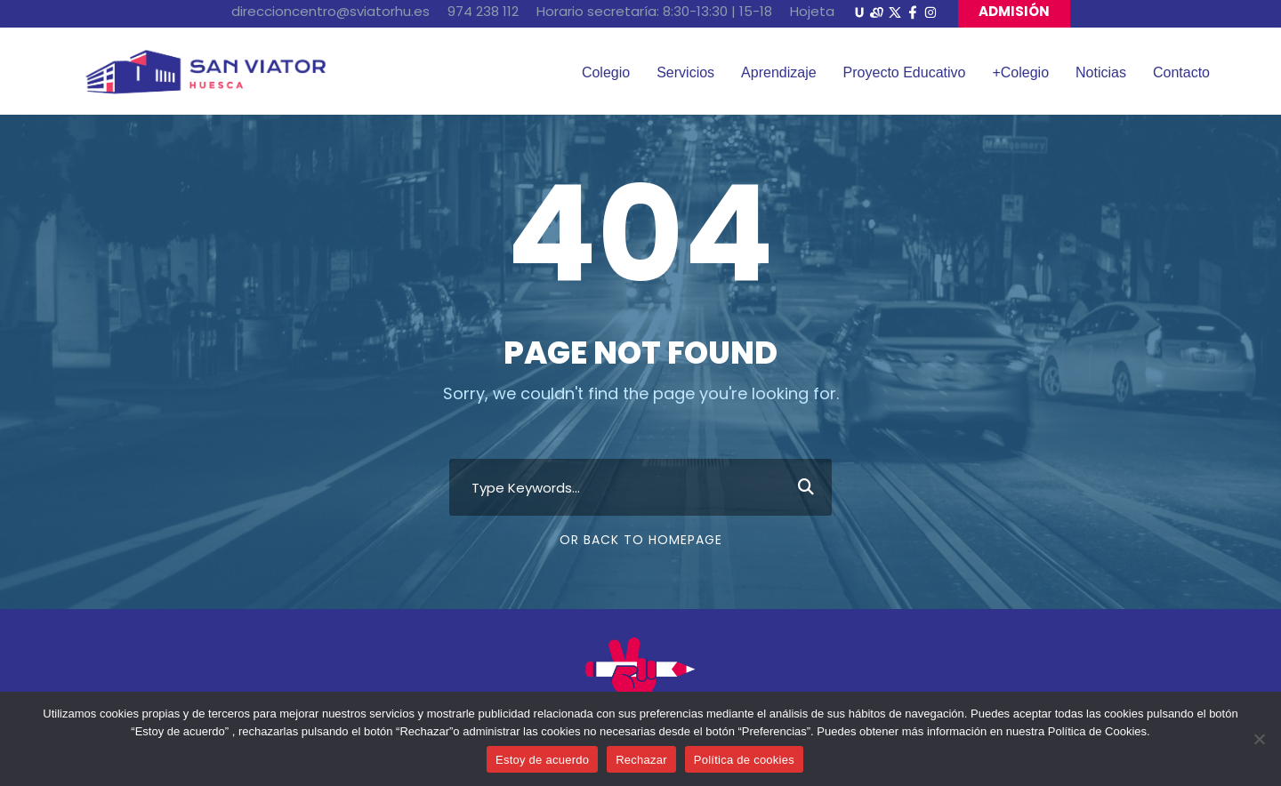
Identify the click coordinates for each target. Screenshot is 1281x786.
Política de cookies (744, 759)
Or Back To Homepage (641, 540)
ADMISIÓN (1014, 11)
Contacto (1181, 72)
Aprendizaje (779, 72)
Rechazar (641, 759)
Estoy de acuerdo (542, 759)
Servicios (685, 72)
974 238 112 (483, 11)
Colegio (606, 72)
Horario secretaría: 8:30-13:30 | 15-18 (654, 11)
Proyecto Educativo (904, 72)
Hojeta (812, 11)
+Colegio (1020, 72)
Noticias (1101, 72)
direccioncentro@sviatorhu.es (330, 11)
